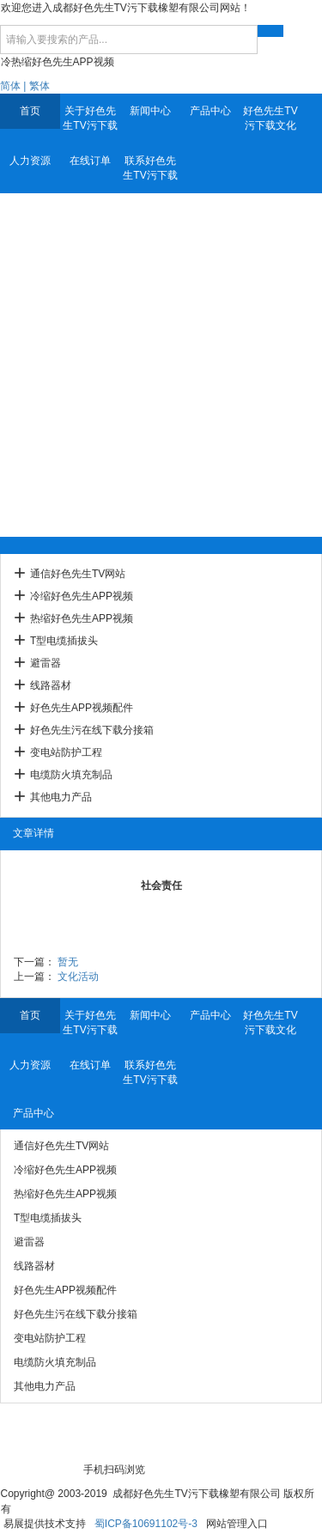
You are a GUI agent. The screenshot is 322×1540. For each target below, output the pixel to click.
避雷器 (45, 663)
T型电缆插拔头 (64, 641)
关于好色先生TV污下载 (90, 118)
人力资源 (30, 161)
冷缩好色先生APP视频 (81, 596)
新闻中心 (150, 111)
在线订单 (90, 161)
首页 (30, 111)
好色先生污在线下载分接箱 (92, 730)
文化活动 (78, 977)
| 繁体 (36, 86)
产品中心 (210, 111)
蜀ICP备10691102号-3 (145, 1524)
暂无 (68, 962)
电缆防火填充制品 (71, 775)
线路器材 (50, 685)
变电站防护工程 (66, 752)
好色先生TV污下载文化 (270, 118)
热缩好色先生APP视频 (81, 618)
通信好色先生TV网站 (77, 574)
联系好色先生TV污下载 (150, 168)
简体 (10, 86)
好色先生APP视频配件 (81, 708)
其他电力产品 (61, 797)
